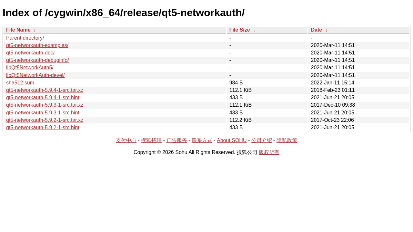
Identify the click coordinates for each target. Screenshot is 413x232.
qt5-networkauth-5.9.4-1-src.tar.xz (44, 90)
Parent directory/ (25, 38)
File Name (18, 30)
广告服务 (176, 140)
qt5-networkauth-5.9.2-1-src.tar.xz (44, 120)
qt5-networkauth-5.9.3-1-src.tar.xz (44, 105)
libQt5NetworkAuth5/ (30, 67)
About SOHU (232, 140)
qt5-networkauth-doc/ (30, 52)
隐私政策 (287, 140)
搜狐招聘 (151, 140)
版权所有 (269, 152)
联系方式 (202, 140)
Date (316, 30)
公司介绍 (261, 140)
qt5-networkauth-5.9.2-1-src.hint (42, 127)
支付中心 (126, 140)
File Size (239, 30)
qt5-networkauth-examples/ (37, 45)
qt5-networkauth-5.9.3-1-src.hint (42, 112)
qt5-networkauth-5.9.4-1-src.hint (42, 97)
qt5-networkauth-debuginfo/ (37, 60)
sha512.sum (20, 82)
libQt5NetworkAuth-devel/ (35, 75)
